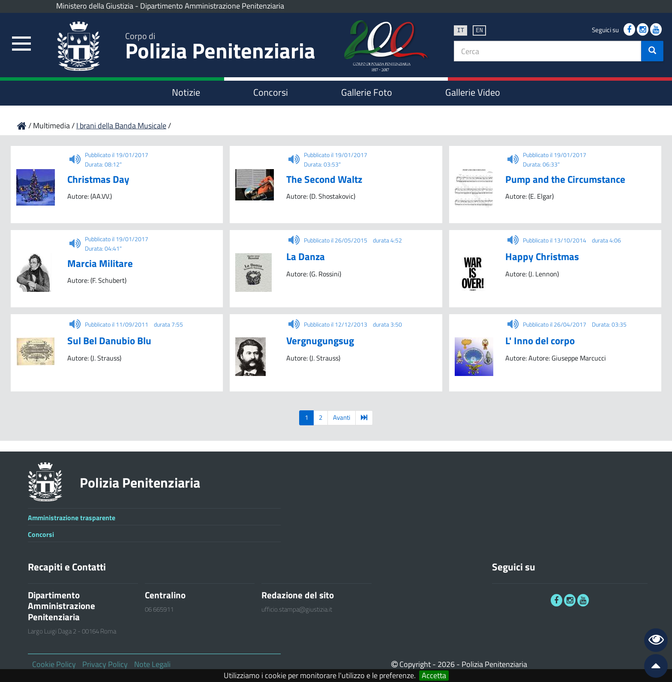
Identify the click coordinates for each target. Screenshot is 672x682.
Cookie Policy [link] (54, 664)
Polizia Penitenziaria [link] (220, 48)
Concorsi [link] (270, 92)
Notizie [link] (186, 92)
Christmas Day (98, 179)
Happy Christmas (542, 256)
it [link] (460, 30)
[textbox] (548, 51)
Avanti (341, 417)
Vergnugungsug (320, 340)
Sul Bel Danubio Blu (109, 340)
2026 (446, 664)
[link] (21, 44)
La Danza (305, 256)
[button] (652, 51)
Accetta (434, 675)
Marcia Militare (100, 263)
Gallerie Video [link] (472, 92)
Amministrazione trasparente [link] (71, 517)
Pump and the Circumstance (565, 179)
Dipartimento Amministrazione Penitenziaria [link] (212, 6)
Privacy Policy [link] (105, 664)
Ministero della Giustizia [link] (94, 6)
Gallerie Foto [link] (366, 92)
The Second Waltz (324, 179)
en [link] (479, 30)
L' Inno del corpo (540, 340)
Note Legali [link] (152, 664)
